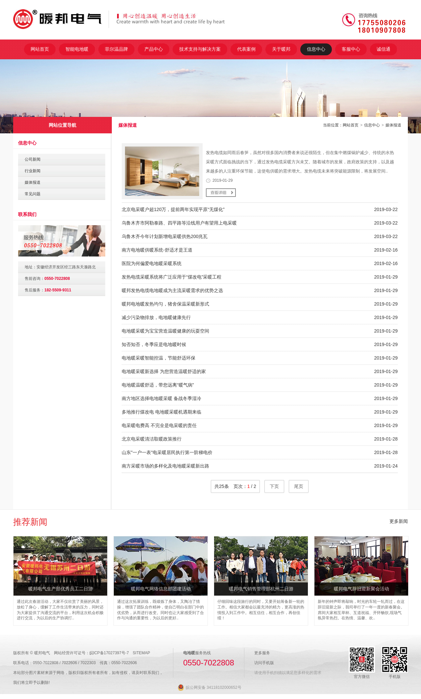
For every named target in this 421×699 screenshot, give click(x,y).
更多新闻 (398, 521)
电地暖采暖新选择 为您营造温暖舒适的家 (164, 371)
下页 (274, 486)
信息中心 (316, 49)
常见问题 (32, 194)
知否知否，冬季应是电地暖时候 (154, 344)
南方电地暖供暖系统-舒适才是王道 (157, 250)
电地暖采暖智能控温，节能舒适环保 (158, 358)
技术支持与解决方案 (200, 49)
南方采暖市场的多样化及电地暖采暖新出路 (165, 466)
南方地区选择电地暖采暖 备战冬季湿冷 (161, 398)
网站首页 (40, 49)
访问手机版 (264, 662)
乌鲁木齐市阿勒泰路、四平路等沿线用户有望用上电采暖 (179, 223)
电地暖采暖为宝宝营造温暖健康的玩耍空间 (165, 331)
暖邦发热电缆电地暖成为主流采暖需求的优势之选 (172, 290)
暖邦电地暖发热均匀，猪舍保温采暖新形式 (165, 304)
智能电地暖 (76, 49)
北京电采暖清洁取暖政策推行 (152, 439)
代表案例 (246, 49)
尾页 (298, 486)
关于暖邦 (281, 49)
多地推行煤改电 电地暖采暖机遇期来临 (161, 412)
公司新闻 (32, 159)
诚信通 (383, 49)
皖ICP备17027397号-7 (109, 653)
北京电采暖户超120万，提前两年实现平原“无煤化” (173, 209)
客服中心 (351, 49)
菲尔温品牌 (116, 49)
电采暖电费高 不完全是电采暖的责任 (159, 425)
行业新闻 (32, 171)
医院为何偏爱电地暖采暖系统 (152, 263)
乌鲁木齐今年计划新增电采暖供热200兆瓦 (165, 236)
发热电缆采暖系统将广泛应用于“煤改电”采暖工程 (171, 277)
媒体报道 (393, 125)
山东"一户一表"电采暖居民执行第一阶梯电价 (167, 452)
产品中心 (153, 49)
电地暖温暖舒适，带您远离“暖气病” (158, 385)
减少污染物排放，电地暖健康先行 (156, 317)
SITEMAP (141, 653)
